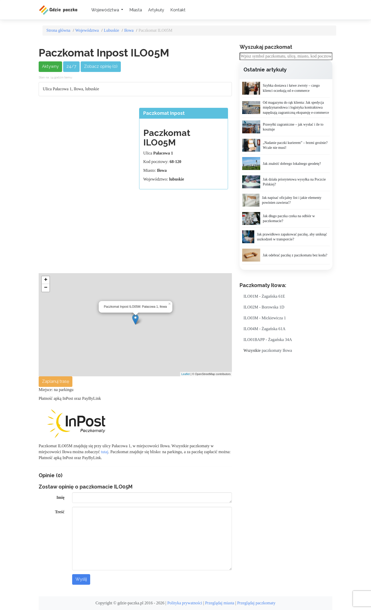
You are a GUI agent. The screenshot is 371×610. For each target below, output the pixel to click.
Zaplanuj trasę (55, 381)
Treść (59, 512)
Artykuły (156, 9)
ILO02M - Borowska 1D (263, 307)
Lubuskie (111, 30)
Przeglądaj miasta (219, 603)
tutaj (104, 452)
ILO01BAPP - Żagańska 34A (267, 339)
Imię (60, 497)
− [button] (45, 288)
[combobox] (286, 56)
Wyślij (81, 579)
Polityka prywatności (184, 603)
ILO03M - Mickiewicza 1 (264, 318)
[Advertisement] (86, 144)
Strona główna (58, 30)
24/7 (71, 66)
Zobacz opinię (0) (100, 66)
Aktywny (50, 66)
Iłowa (128, 30)
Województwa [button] (105, 9)
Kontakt (177, 9)
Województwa (87, 30)
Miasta (135, 9)
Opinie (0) (50, 475)
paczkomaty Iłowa (277, 350)
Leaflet (185, 374)
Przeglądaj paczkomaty (256, 603)
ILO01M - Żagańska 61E (264, 296)
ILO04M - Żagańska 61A (264, 329)
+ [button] (45, 280)
